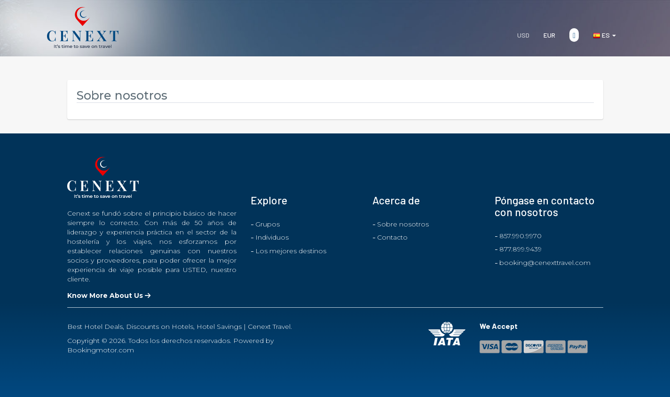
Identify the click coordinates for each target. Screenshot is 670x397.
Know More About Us (108, 295)
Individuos (272, 237)
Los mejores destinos (290, 251)
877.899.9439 (520, 249)
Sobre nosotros (403, 224)
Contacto (392, 237)
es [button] (604, 35)
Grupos (267, 224)
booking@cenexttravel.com (545, 262)
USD (523, 35)
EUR (549, 35)
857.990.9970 (520, 236)
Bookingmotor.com (100, 350)
